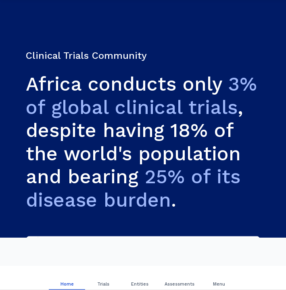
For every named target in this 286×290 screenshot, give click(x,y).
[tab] (67, 278)
